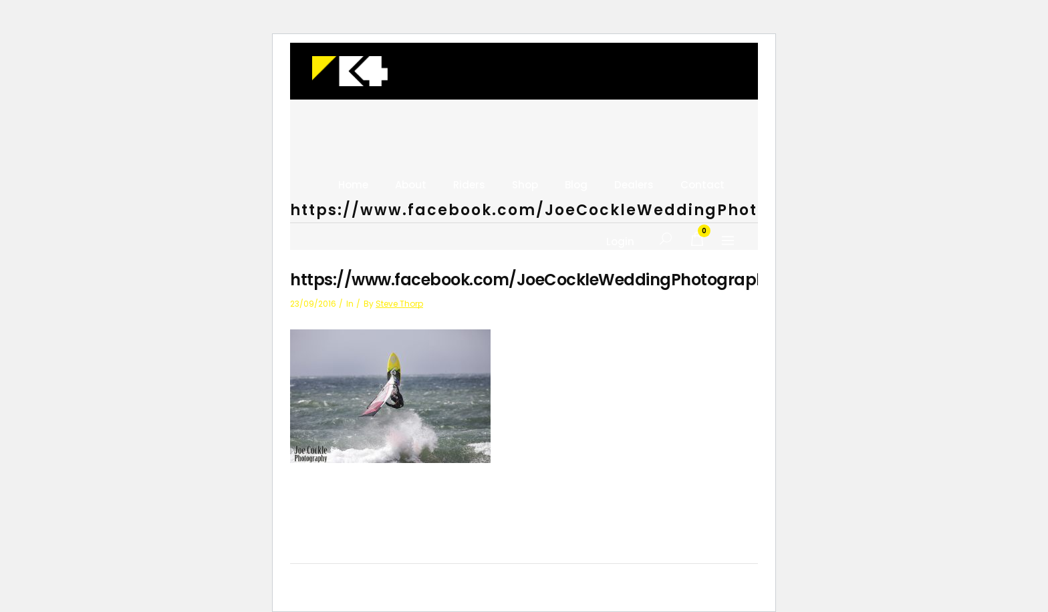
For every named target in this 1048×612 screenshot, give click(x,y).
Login (620, 242)
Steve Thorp (399, 303)
